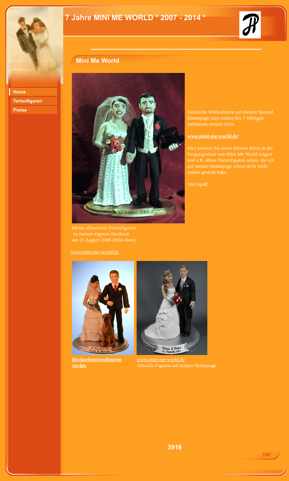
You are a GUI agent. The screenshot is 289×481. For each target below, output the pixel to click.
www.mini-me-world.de (95, 252)
